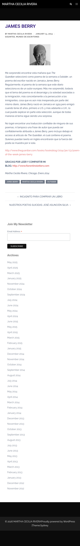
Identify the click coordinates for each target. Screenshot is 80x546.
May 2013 (12, 456)
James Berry (12, 182)
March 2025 (13, 273)
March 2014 (13, 402)
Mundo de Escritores (27, 37)
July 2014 (12, 380)
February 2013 (14, 472)
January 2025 (14, 278)
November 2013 (15, 423)
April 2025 (12, 267)
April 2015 (12, 332)
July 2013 (12, 445)
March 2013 (13, 467)
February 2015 (14, 343)
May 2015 (12, 326)
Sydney (44, 525)
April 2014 (12, 397)
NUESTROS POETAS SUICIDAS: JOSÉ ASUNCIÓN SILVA (38, 205)
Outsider (51, 182)
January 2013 (14, 477)
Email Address (14, 231)
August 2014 (13, 375)
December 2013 (15, 418)
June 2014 (12, 386)
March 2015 (13, 337)
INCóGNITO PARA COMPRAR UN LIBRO (41, 196)
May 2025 (12, 262)
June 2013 (12, 450)
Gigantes (10, 37)
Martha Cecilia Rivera (20, 34)
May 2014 (12, 391)
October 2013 (14, 429)
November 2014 (15, 359)
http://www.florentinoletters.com (31, 165)
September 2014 (16, 370)
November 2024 (15, 283)
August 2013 (13, 440)
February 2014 (14, 407)
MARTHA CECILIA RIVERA (19, 4)
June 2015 (12, 321)
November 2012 (15, 488)
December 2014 (15, 354)
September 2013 (16, 434)
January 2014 (14, 413)
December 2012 (15, 483)
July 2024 (12, 300)
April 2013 (12, 461)
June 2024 (12, 305)
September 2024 (16, 294)
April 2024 (12, 316)
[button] (71, 4)
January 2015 (14, 348)
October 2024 (14, 289)
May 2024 (12, 310)
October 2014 (14, 364)
